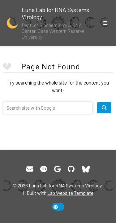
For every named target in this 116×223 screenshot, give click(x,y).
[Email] (30, 169)
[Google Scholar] (57, 169)
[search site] (104, 107)
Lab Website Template (70, 193)
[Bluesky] (85, 169)
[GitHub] (71, 169)
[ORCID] (44, 169)
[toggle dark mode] (58, 207)
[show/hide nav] (105, 23)
